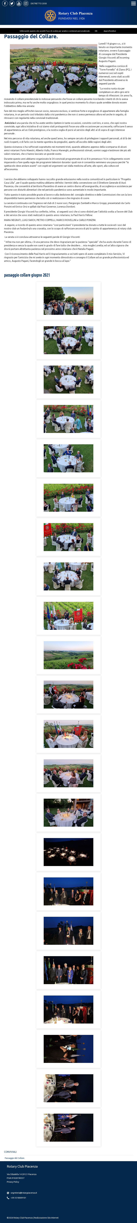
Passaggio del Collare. (15, 1158)
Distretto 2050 (39, 3)
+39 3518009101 (18, 1198)
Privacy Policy (13, 1182)
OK (96, 31)
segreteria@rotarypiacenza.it (24, 1193)
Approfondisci (110, 31)
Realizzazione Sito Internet (46, 1218)
